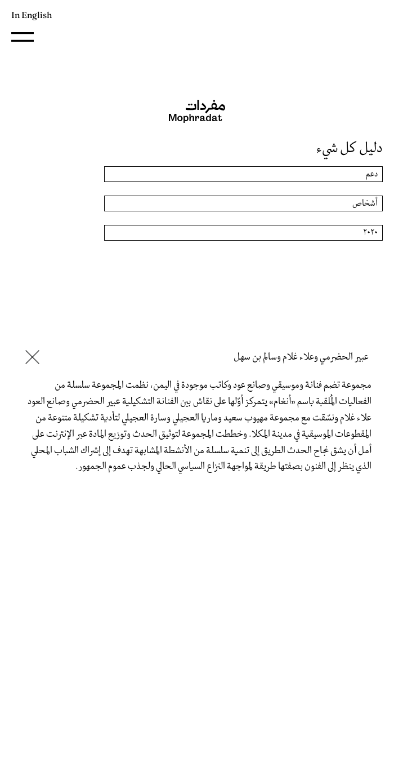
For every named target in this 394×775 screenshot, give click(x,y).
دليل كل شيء (349, 148)
